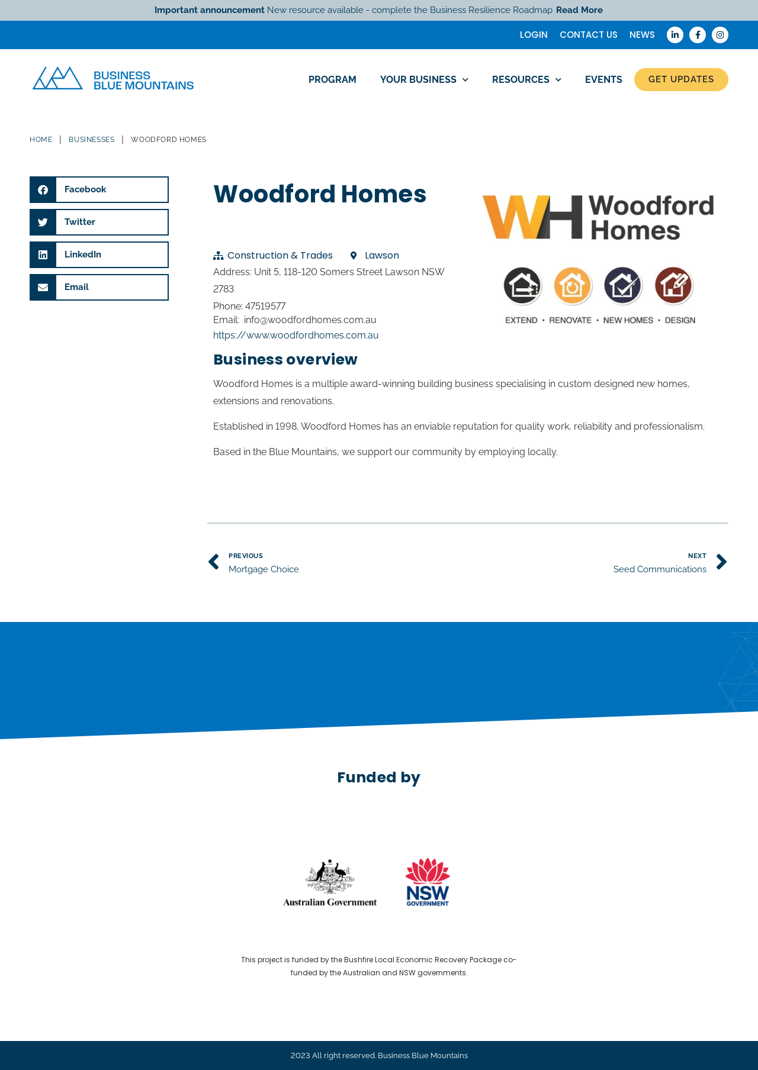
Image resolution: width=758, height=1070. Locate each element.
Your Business (424, 79)
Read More (579, 10)
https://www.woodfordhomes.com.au (296, 335)
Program (332, 79)
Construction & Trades (280, 255)
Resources (526, 79)
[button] (99, 189)
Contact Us (589, 34)
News (642, 34)
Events (603, 79)
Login (534, 34)
